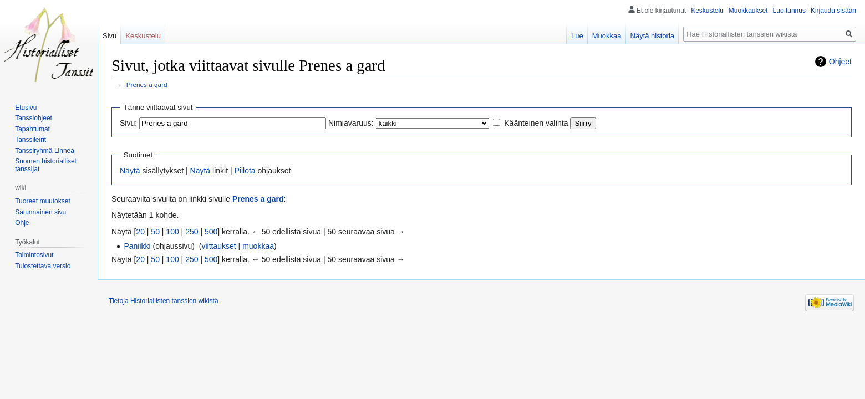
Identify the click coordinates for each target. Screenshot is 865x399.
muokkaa (258, 246)
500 (211, 231)
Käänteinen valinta (536, 123)
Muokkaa (607, 36)
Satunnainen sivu (40, 212)
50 (155, 231)
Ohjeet (840, 61)
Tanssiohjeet (33, 118)
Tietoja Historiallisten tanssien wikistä (163, 301)
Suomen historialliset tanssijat (46, 165)
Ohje (22, 223)
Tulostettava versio (42, 266)
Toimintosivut (34, 255)
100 (172, 231)
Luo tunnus (789, 10)
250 (191, 231)
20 (140, 231)
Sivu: (128, 123)
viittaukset (218, 246)
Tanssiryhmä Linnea (44, 151)
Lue (577, 36)
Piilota (244, 170)
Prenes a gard (146, 84)
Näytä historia (652, 36)
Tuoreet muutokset (42, 201)
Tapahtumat (32, 129)
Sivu (109, 36)
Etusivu (26, 107)
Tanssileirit (30, 140)
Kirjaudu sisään (833, 10)
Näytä (130, 170)
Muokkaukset (748, 10)
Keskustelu (707, 10)
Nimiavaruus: (351, 123)
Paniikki (137, 246)
